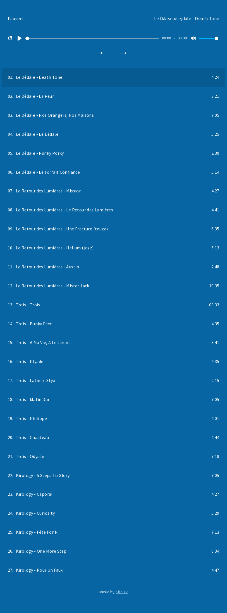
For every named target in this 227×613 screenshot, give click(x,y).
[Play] (19, 38)
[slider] (92, 38)
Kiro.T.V (122, 591)
